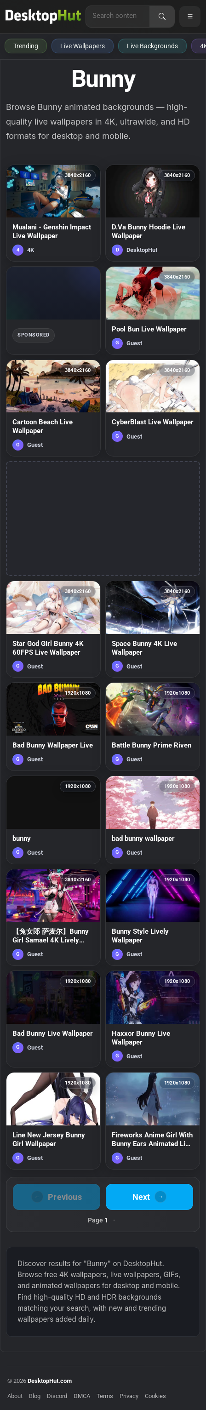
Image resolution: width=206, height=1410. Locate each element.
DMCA (82, 1396)
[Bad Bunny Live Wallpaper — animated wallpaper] (53, 1019)
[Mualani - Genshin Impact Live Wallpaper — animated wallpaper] (53, 213)
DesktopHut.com (50, 1380)
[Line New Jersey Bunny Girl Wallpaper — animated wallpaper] (53, 1121)
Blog (34, 1396)
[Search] (161, 16)
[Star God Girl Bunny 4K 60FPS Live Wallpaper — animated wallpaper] (53, 629)
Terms (105, 1396)
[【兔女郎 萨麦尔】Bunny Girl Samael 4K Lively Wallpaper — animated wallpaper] (53, 917)
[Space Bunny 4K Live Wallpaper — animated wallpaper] (153, 629)
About (15, 1396)
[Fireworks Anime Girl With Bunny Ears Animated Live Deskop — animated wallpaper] (153, 1121)
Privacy (129, 1396)
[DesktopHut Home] (43, 16)
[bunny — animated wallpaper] (53, 820)
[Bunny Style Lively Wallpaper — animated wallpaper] (153, 917)
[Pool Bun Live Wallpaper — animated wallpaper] (153, 310)
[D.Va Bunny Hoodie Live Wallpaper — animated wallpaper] (153, 213)
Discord (57, 1396)
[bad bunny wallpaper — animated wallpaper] (153, 820)
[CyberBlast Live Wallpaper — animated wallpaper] (153, 408)
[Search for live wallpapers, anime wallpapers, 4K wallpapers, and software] (117, 15)
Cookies (155, 1396)
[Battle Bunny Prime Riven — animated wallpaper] (153, 727)
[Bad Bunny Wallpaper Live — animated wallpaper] (53, 727)
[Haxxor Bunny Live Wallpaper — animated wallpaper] (153, 1019)
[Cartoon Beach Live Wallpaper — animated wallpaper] (53, 408)
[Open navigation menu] (189, 16)
